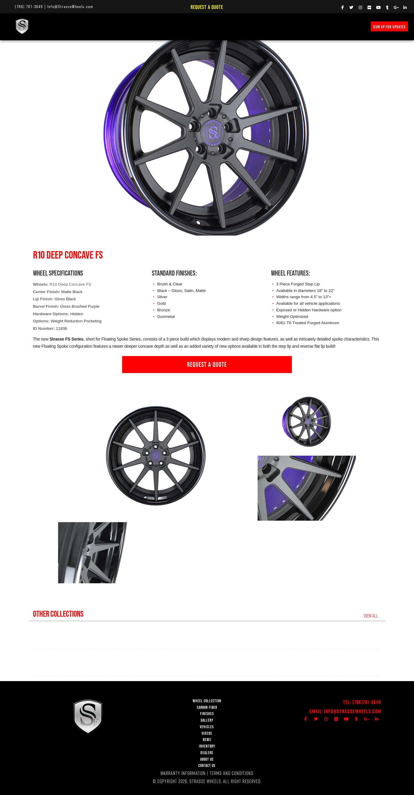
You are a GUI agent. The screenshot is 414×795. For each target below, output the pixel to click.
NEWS (207, 26)
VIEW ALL (372, 615)
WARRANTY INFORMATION (183, 773)
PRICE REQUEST (234, 26)
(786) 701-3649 (29, 6)
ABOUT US (207, 759)
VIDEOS (186, 26)
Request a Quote (207, 7)
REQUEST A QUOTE (207, 364)
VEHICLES (207, 727)
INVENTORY (264, 26)
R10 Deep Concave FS (70, 284)
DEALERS (206, 753)
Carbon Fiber (96, 26)
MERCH (289, 26)
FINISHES (125, 26)
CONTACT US (206, 765)
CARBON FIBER (207, 707)
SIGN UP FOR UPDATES (389, 26)
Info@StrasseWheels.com (70, 6)
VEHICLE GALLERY (156, 26)
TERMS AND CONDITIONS (231, 773)
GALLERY (207, 720)
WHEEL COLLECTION (60, 26)
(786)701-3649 (366, 702)
